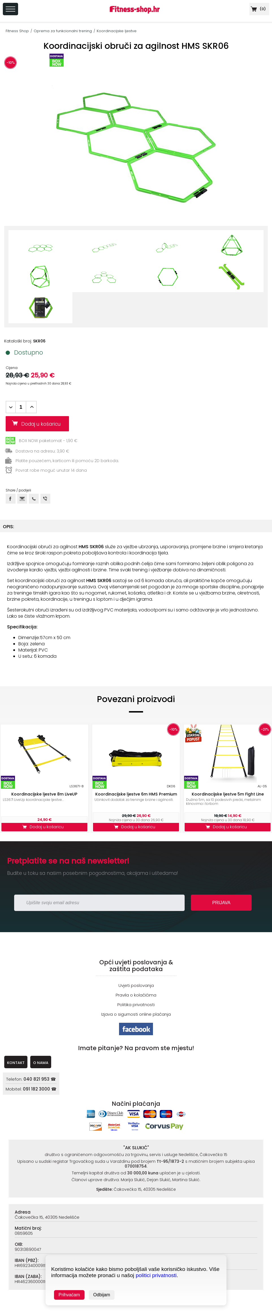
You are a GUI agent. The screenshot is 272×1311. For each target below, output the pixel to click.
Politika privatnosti (136, 1005)
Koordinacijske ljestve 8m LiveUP (44, 794)
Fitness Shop (17, 31)
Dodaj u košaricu (43, 424)
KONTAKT (16, 1062)
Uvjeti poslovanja (136, 985)
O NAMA (40, 1062)
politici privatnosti (156, 1275)
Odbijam (101, 1294)
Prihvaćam (69, 1294)
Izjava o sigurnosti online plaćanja (136, 1014)
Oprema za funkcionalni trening (63, 31)
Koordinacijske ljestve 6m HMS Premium (136, 794)
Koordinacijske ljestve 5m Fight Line (228, 794)
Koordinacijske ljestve (117, 31)
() (257, 9)
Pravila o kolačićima (136, 995)
